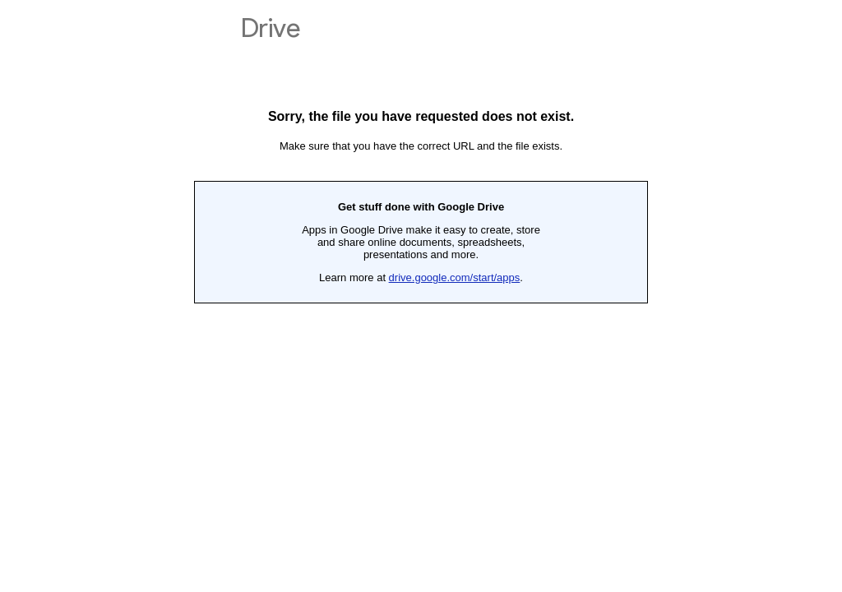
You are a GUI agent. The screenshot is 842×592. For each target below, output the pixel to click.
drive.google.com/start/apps (454, 277)
